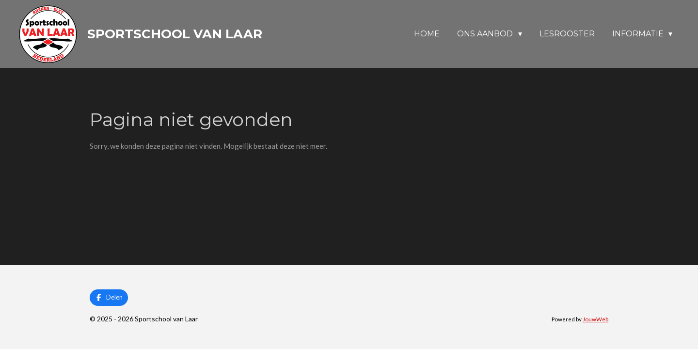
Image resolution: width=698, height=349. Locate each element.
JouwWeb (595, 319)
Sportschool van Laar (174, 34)
